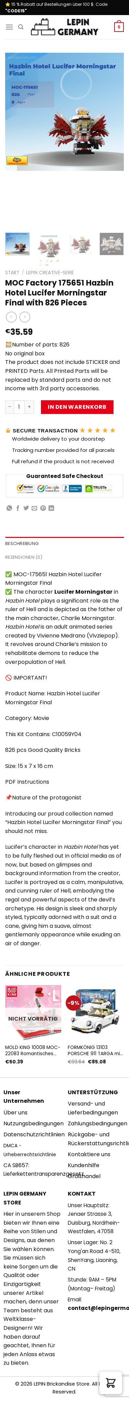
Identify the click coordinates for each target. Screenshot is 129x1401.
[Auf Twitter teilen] (26, 508)
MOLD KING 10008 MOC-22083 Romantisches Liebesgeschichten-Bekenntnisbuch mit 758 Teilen (32, 1051)
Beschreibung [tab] (22, 543)
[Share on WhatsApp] (9, 508)
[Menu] (9, 26)
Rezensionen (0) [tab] (23, 557)
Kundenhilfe (83, 1165)
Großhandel (84, 1176)
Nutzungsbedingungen (33, 1123)
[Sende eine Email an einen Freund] (34, 508)
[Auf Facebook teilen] (18, 508)
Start (12, 272)
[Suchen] (20, 27)
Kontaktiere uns (89, 1154)
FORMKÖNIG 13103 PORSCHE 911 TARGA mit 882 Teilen (95, 1051)
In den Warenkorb (77, 407)
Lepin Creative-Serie (50, 272)
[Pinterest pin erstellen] (43, 508)
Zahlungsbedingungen (97, 1123)
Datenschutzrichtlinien (34, 1134)
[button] (110, 1383)
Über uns (15, 1112)
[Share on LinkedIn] (51, 508)
